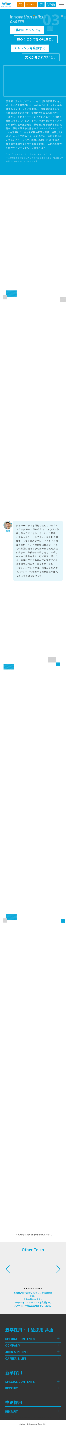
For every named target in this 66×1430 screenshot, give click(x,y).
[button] (58, 1269)
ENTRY (20, 4)
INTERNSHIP (31, 4)
